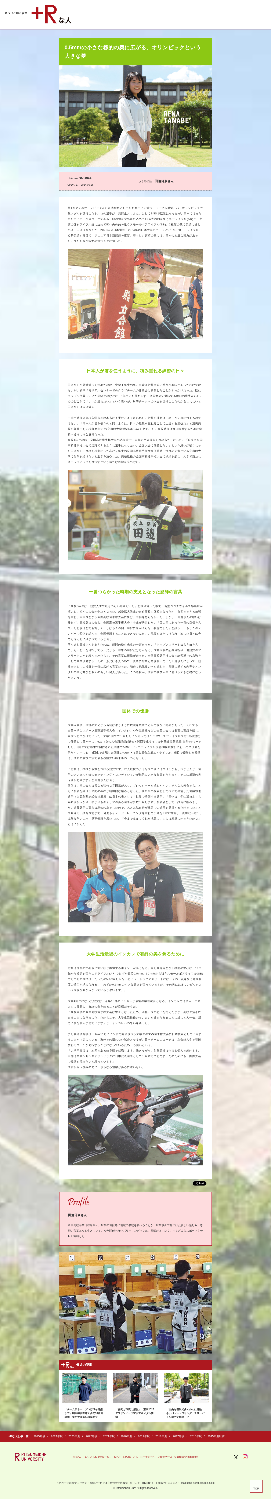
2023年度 (74, 1436)
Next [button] (204, 1305)
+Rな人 (77, 1456)
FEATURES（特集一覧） (97, 1456)
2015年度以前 (216, 1436)
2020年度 (126, 1436)
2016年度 (196, 1436)
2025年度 (39, 1436)
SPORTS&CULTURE (126, 1456)
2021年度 (109, 1436)
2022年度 (91, 1436)
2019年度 (144, 1436)
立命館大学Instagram (186, 1456)
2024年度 (57, 1436)
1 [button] (187, 1348)
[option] (135, 1303)
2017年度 (178, 1436)
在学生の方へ (147, 1456)
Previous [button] (67, 1305)
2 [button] (196, 1348)
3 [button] (205, 1348)
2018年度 (161, 1436)
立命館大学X (165, 1456)
